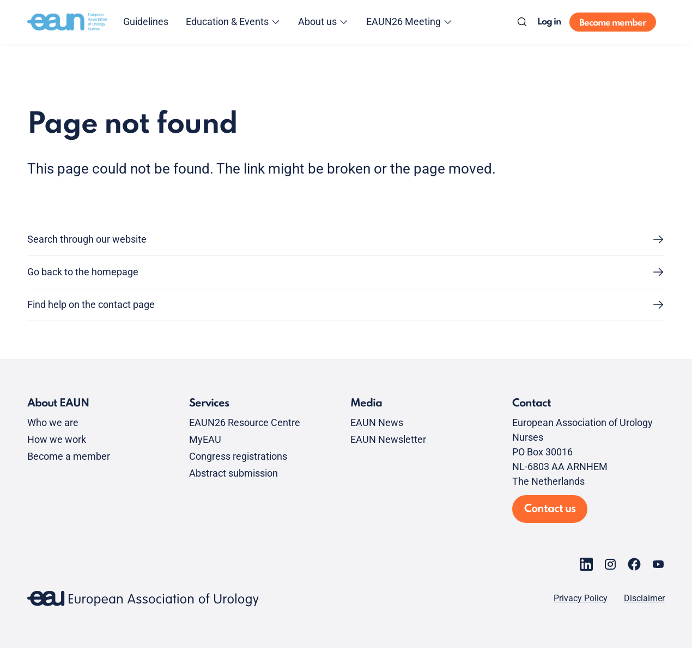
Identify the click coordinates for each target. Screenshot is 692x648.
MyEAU (205, 439)
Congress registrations (238, 456)
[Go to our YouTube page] (658, 564)
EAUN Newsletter (388, 439)
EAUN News (376, 422)
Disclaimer (644, 598)
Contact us (549, 509)
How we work (56, 439)
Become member (612, 23)
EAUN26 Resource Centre (244, 422)
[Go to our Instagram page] (610, 564)
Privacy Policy (581, 598)
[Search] (522, 21)
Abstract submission (233, 473)
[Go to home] (67, 21)
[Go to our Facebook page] (634, 564)
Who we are (52, 422)
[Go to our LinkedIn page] (586, 564)
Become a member (68, 456)
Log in (549, 22)
